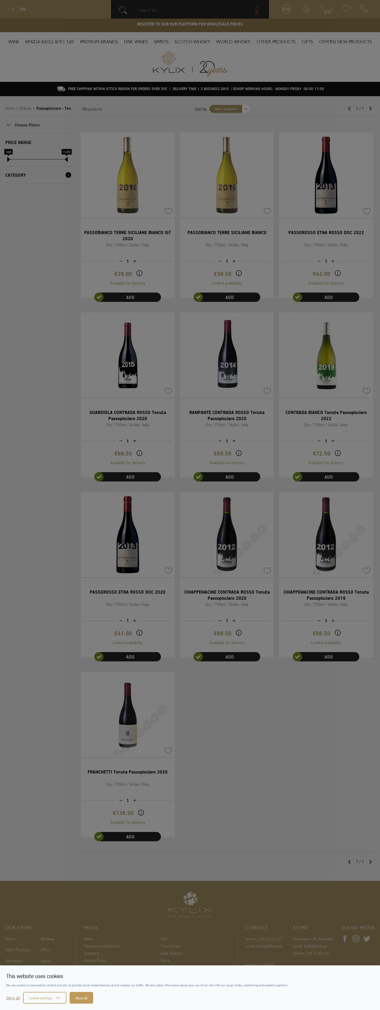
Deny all (13, 997)
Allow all (81, 997)
